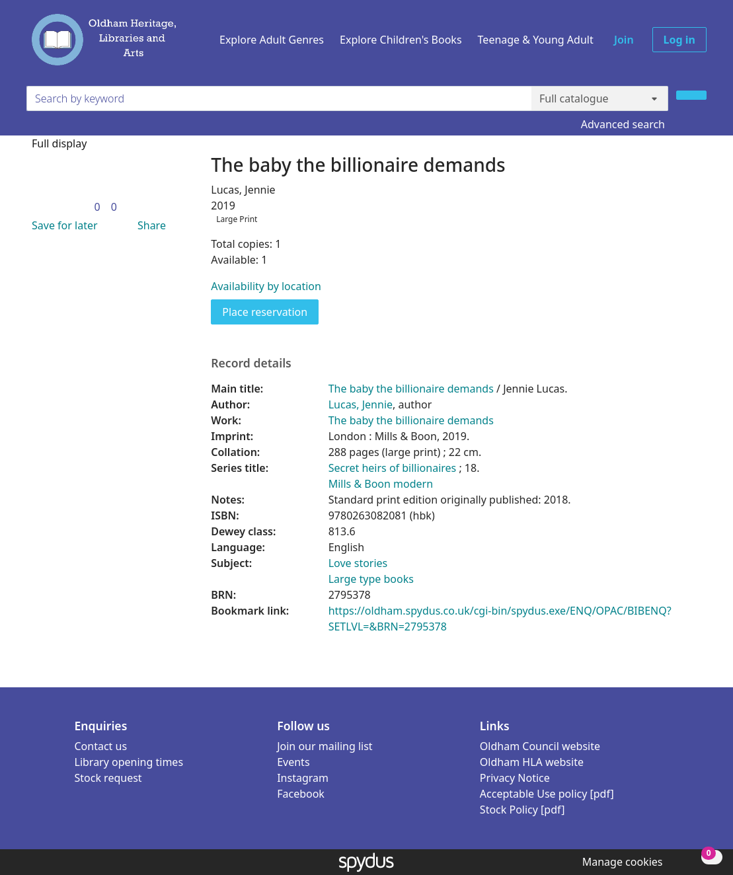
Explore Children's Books (401, 39)
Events (293, 762)
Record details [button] (251, 363)
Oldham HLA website (532, 762)
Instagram (302, 778)
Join (624, 39)
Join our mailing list (324, 746)
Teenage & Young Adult (536, 39)
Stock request (108, 778)
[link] (97, 207)
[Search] (691, 95)
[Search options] (599, 98)
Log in (679, 39)
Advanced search (623, 124)
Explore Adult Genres (271, 39)
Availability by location (266, 286)
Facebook (301, 793)
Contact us (101, 746)
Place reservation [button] (270, 311)
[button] (62, 225)
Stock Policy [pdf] (522, 809)
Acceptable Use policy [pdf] (547, 793)
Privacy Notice (515, 778)
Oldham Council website (540, 746)
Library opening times (129, 762)
